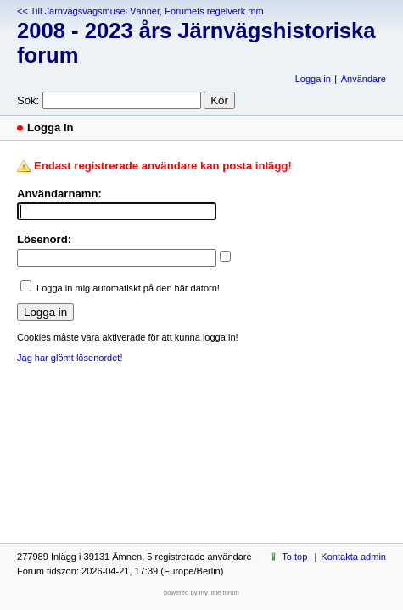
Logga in (313, 79)
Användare (363, 79)
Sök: (28, 100)
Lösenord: (44, 239)
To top (294, 557)
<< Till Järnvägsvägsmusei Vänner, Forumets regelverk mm (140, 11)
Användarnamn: (59, 193)
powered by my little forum (201, 592)
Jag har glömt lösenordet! (69, 357)
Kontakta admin (353, 557)
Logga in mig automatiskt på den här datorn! (128, 288)
